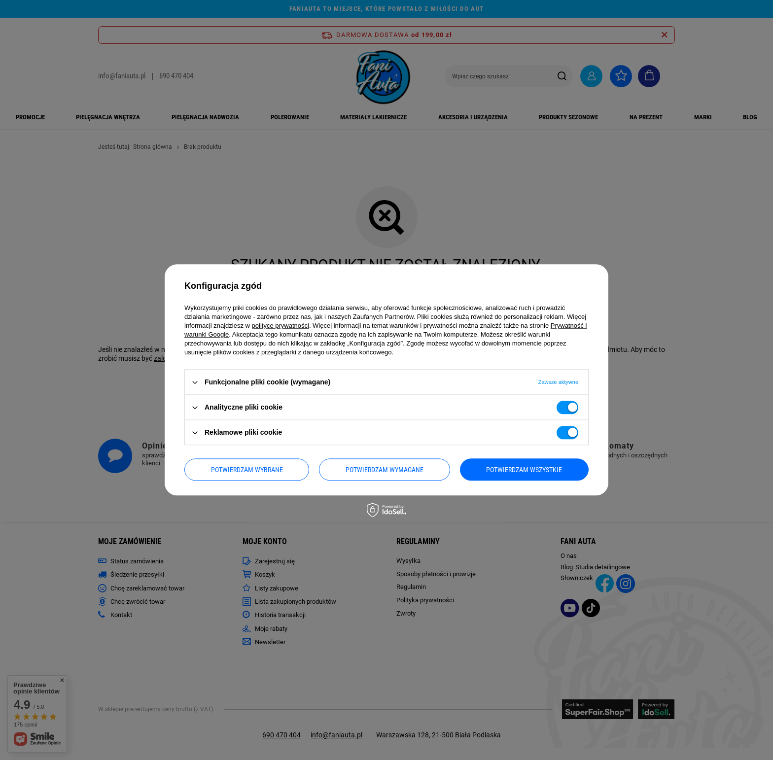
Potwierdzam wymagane (384, 470)
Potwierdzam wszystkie (524, 470)
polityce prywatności (280, 325)
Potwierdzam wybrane (247, 470)
